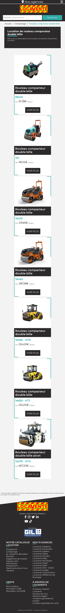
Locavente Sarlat (40, 565)
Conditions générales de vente (46, 603)
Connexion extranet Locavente (41, 590)
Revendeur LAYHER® (15, 591)
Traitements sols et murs (16, 568)
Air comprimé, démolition (17, 554)
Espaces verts (12, 561)
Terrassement (12, 566)
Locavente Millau (40, 558)
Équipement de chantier (16, 559)
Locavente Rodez (40, 563)
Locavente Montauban (42, 561)
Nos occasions (12, 586)
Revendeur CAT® (13, 589)
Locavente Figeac (40, 554)
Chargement (11, 549)
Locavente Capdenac (42, 547)
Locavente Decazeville (42, 549)
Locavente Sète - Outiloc (43, 568)
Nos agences (32, 2)
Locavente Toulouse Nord (44, 572)
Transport (10, 570)
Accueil (8, 24)
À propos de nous (40, 594)
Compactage (20, 24)
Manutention (11, 563)
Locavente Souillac (41, 570)
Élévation (10, 556)
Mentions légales (40, 596)
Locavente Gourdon (41, 556)
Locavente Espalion (41, 551)
